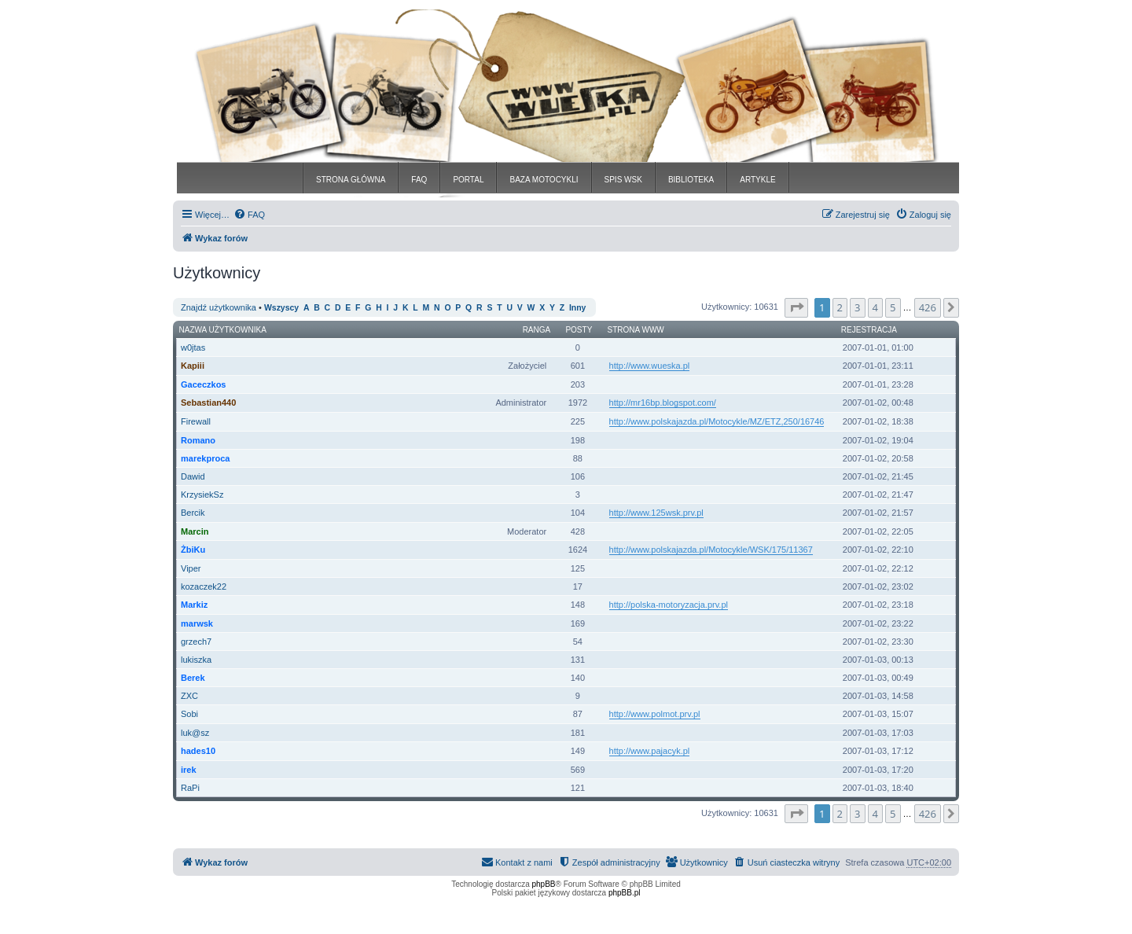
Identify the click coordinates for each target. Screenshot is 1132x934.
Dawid (193, 476)
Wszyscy (281, 307)
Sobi (189, 714)
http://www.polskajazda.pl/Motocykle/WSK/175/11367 (711, 549)
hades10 (198, 751)
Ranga (537, 329)
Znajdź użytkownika (218, 307)
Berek (193, 677)
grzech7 (196, 641)
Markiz (194, 604)
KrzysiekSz (202, 494)
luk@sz (195, 732)
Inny (577, 307)
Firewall (196, 421)
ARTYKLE (757, 179)
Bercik (193, 512)
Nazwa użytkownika (222, 329)
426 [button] (927, 307)
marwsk (197, 623)
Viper (190, 568)
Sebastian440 (208, 402)
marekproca (205, 458)
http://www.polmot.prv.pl (654, 714)
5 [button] (892, 307)
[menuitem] (249, 214)
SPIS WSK (623, 179)
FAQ (419, 179)
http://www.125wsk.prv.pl (656, 512)
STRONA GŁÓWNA (350, 179)
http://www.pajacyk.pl (649, 751)
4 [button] (875, 307)
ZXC (189, 695)
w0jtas (193, 347)
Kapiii (192, 365)
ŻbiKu (193, 549)
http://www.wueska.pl (649, 365)
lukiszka (196, 659)
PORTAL (468, 179)
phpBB (544, 884)
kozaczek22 (203, 586)
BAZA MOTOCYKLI (543, 179)
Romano (198, 440)
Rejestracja (869, 329)
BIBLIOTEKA (691, 179)
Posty (578, 329)
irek (189, 769)
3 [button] (857, 307)
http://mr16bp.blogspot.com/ (662, 402)
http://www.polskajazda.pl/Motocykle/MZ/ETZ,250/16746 (717, 421)
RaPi (190, 787)
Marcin (194, 531)
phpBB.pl (624, 892)
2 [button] (840, 307)
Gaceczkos (203, 384)
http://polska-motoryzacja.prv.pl (668, 604)
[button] (796, 307)
